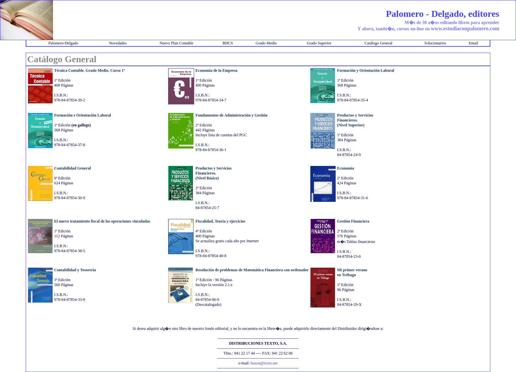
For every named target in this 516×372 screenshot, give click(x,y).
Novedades (117, 43)
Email (473, 43)
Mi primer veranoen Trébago (352, 272)
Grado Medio (266, 43)
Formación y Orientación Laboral (365, 70)
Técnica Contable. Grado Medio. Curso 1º (89, 70)
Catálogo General (378, 43)
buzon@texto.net (263, 363)
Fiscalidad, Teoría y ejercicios (220, 221)
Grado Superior (319, 43)
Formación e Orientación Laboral (82, 115)
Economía (345, 168)
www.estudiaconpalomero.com (465, 28)
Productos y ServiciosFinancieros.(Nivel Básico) (213, 173)
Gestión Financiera (353, 221)
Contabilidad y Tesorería (75, 270)
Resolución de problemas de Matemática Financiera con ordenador (251, 270)
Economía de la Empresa (216, 70)
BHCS (227, 43)
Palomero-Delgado (63, 43)
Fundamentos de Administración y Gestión (231, 115)
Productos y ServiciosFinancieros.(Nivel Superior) (355, 120)
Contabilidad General (72, 168)
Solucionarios (435, 43)
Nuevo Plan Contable (177, 43)
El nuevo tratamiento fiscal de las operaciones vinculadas (102, 221)
